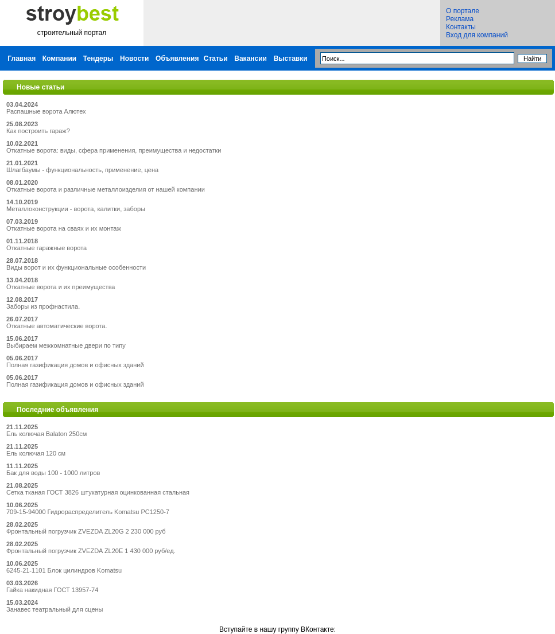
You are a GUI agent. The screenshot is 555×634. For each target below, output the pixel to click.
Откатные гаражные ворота (46, 247)
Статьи (216, 59)
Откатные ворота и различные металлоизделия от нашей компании (105, 189)
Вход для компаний (477, 35)
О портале (462, 11)
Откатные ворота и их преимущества (60, 286)
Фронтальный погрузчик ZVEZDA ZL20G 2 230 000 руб (85, 531)
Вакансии (250, 59)
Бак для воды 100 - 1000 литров (53, 472)
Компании (59, 59)
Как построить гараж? (38, 130)
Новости (134, 59)
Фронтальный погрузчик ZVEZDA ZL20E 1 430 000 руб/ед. (91, 550)
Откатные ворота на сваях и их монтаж (63, 228)
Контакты (461, 27)
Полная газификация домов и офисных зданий (75, 364)
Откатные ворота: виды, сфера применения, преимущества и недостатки (113, 150)
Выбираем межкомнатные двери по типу (66, 345)
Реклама (460, 19)
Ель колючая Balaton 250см (46, 433)
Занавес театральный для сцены (54, 609)
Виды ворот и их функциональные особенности (76, 267)
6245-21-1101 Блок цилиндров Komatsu (64, 570)
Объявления (177, 59)
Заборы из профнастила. (43, 306)
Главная (21, 59)
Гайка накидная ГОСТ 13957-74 (52, 589)
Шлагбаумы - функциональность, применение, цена (82, 169)
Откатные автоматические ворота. (56, 325)
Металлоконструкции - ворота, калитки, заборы (75, 208)
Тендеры (98, 59)
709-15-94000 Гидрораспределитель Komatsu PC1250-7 (87, 511)
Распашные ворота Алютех (46, 111)
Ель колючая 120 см (35, 453)
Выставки (291, 59)
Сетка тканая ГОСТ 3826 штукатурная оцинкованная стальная (97, 492)
